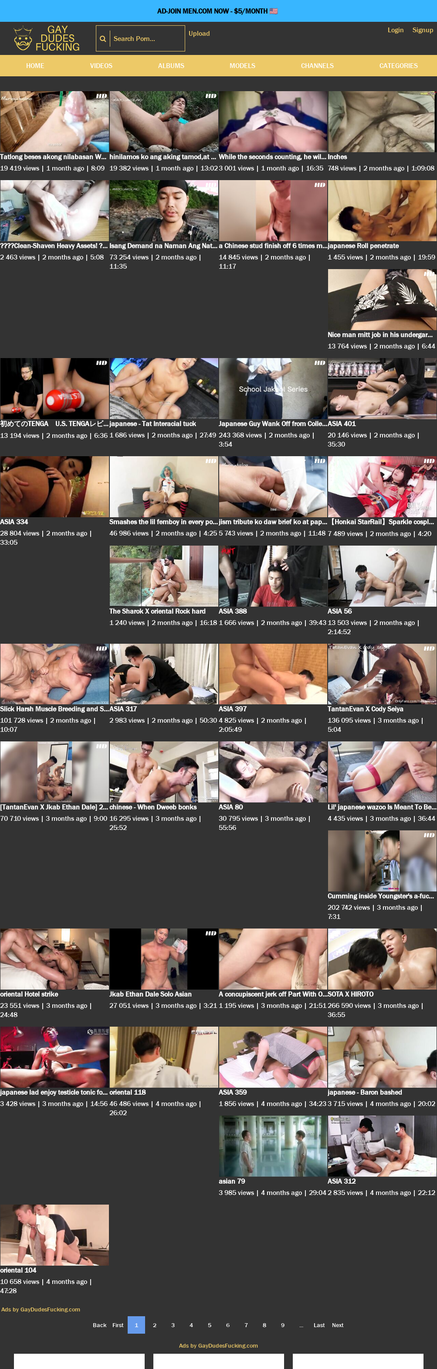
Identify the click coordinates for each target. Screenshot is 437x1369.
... (301, 1325)
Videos (101, 65)
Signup (423, 29)
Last (319, 1325)
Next (338, 1325)
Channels (317, 65)
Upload (199, 33)
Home (35, 65)
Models (242, 65)
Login (396, 29)
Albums (171, 65)
